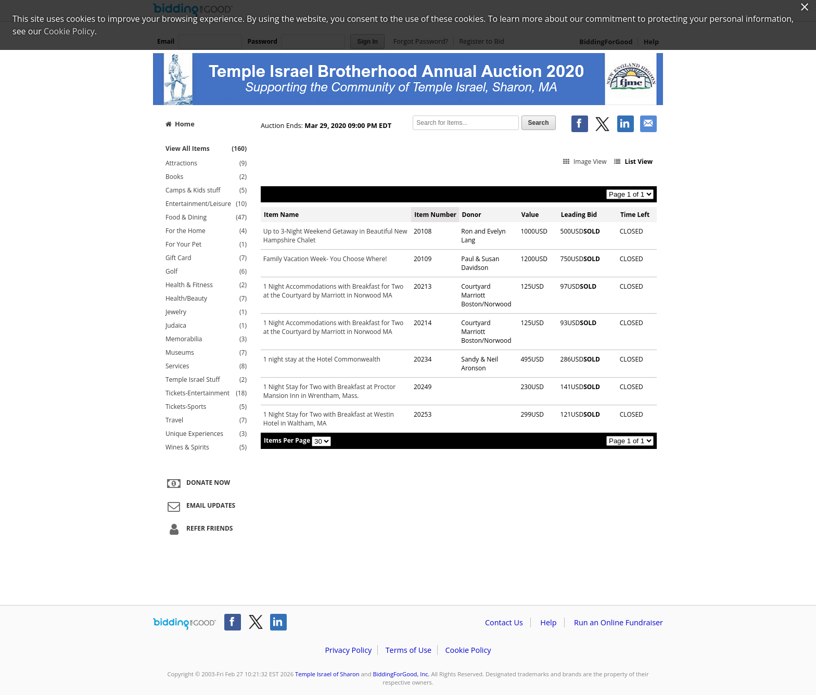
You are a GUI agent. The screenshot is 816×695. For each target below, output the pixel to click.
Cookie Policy (468, 650)
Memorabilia (206, 339)
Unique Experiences (206, 434)
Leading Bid (579, 214)
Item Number (435, 214)
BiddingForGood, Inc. (401, 674)
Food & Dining (206, 217)
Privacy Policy (348, 650)
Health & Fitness (206, 285)
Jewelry (206, 312)
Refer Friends (198, 529)
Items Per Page (287, 440)
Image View (584, 161)
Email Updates (199, 506)
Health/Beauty (206, 298)
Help (548, 622)
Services (206, 366)
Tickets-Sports (206, 407)
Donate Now (197, 483)
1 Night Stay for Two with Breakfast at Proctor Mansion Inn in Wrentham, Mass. (329, 391)
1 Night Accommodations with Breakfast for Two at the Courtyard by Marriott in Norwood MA (333, 291)
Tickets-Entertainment (206, 393)
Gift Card (206, 258)
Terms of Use (408, 650)
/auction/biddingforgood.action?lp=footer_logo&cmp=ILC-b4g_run (184, 624)
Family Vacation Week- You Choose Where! (325, 258)
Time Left (634, 214)
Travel (206, 420)
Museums (206, 353)
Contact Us (504, 622)
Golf (206, 271)
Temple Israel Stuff (206, 380)
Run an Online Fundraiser (618, 622)
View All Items (206, 148)
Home (180, 123)
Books (206, 177)
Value (530, 214)
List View (633, 161)
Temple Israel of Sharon (327, 674)
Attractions (206, 163)
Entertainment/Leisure (206, 204)
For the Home (206, 231)
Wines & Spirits (206, 447)
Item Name (281, 214)
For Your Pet (206, 244)
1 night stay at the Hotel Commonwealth (321, 359)
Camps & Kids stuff (206, 190)
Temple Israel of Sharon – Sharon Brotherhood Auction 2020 (408, 79)
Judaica (206, 325)
